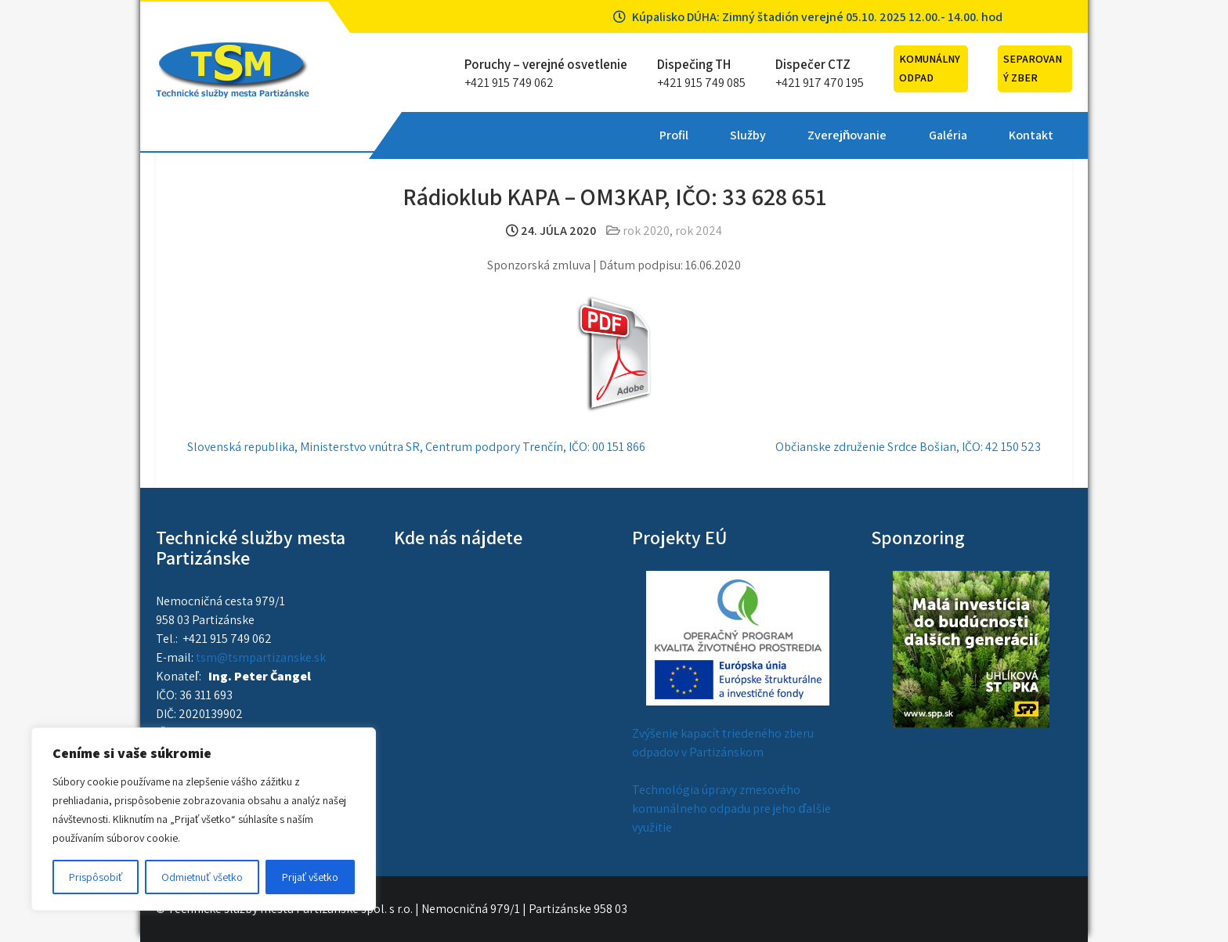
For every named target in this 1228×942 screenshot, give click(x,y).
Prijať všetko (310, 877)
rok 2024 (698, 230)
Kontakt (795, 135)
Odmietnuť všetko (201, 877)
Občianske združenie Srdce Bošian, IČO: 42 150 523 (908, 447)
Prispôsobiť (95, 877)
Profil (438, 135)
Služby (513, 135)
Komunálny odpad (929, 68)
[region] (203, 819)
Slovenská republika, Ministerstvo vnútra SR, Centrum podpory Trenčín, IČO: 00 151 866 (416, 447)
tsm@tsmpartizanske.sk (261, 657)
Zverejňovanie (612, 135)
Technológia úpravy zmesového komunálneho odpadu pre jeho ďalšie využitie (731, 808)
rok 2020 (646, 230)
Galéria (712, 135)
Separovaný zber (1032, 68)
